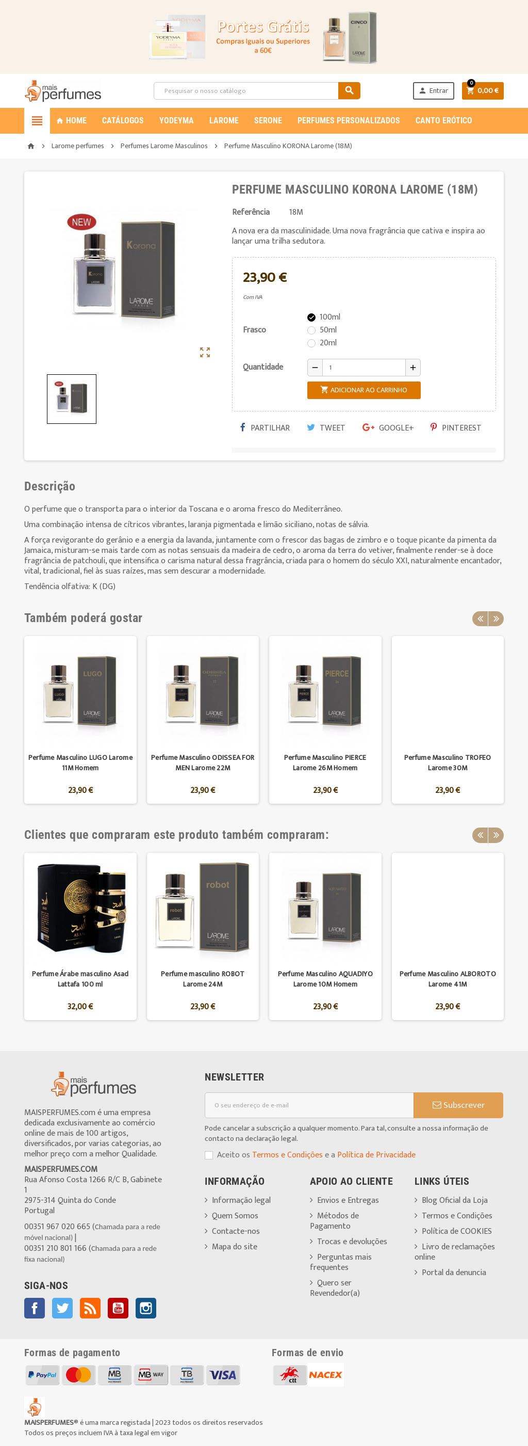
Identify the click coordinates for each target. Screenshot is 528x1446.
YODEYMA (176, 120)
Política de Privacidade (376, 1155)
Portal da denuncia (454, 1273)
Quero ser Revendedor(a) (335, 1288)
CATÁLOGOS (123, 120)
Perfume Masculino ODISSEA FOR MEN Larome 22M (202, 763)
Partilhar (265, 428)
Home (71, 120)
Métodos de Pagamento (334, 1221)
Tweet (326, 428)
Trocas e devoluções (352, 1242)
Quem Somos (235, 1216)
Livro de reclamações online (455, 1252)
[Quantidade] (364, 367)
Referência (251, 213)
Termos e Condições (287, 1155)
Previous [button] (480, 618)
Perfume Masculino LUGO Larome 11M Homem (80, 763)
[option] (80, 720)
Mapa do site (234, 1247)
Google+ (388, 428)
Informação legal (241, 1200)
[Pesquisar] (257, 91)
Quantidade (263, 367)
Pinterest (456, 428)
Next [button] (496, 618)
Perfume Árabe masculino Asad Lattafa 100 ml (80, 979)
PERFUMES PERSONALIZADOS (349, 120)
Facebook (34, 1308)
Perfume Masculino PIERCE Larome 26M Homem (325, 763)
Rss (90, 1308)
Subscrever (459, 1105)
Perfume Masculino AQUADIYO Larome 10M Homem (325, 979)
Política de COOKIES (457, 1231)
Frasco (254, 330)
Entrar (433, 91)
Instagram (146, 1308)
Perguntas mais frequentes (341, 1262)
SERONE (268, 120)
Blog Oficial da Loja (455, 1200)
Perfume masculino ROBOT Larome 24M (202, 979)
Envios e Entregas (348, 1200)
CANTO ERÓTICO (444, 120)
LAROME (224, 120)
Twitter (62, 1308)
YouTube (118, 1308)
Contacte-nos (236, 1231)
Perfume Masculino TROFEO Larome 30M (447, 763)
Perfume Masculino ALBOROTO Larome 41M (448, 979)
